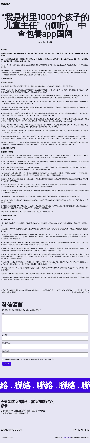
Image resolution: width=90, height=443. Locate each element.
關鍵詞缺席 (5, 4)
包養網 (81, 173)
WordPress (67, 438)
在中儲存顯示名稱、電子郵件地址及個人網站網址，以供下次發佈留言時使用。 (30, 359)
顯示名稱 (5, 335)
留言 (3, 313)
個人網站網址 (6, 351)
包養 (15, 173)
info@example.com (11, 430)
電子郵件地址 (6, 343)
